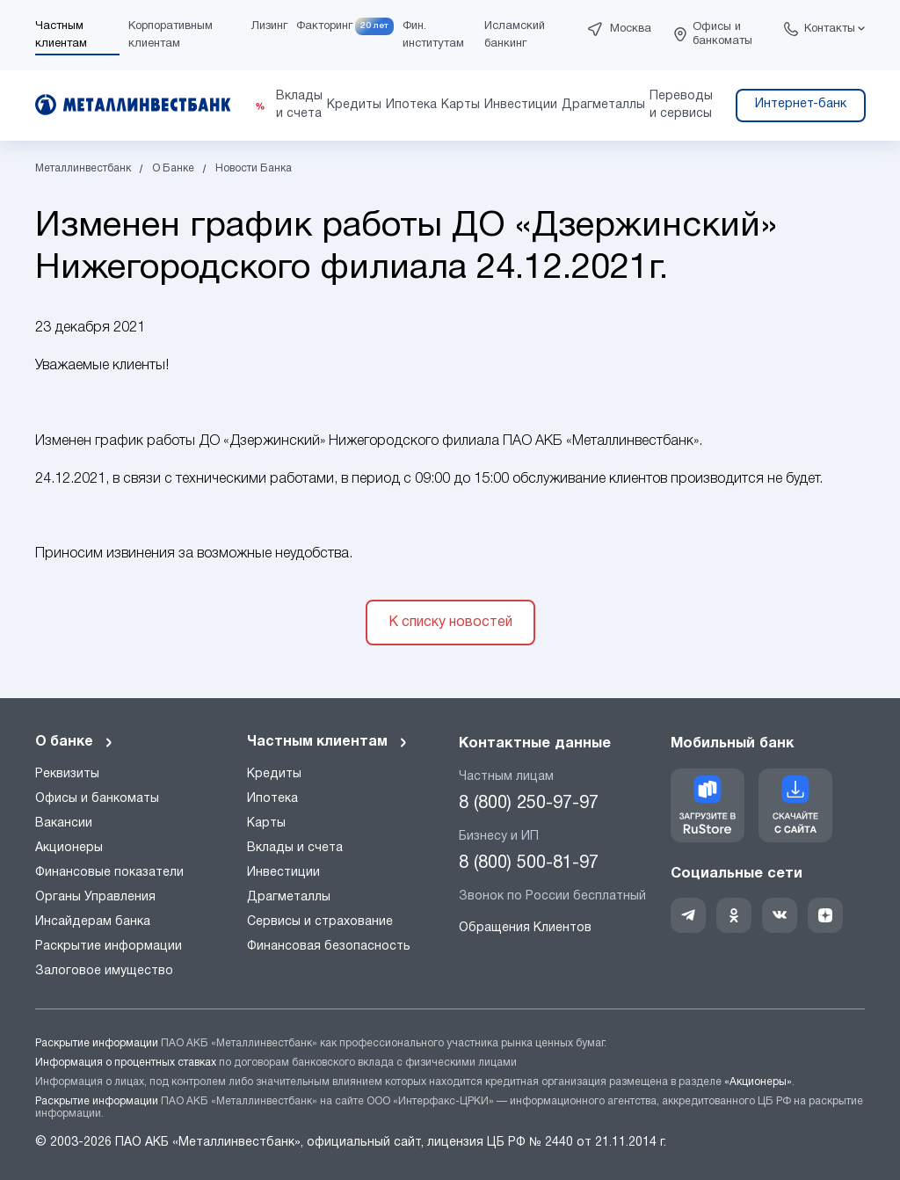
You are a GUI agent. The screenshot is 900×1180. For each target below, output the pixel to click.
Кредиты (274, 774)
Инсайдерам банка (92, 922)
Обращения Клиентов (525, 928)
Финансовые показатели (109, 872)
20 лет (374, 26)
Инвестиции (283, 872)
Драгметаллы (288, 897)
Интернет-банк (800, 104)
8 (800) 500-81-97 (529, 863)
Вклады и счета (295, 848)
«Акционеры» (758, 1082)
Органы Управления (95, 897)
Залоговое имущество (104, 971)
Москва (630, 29)
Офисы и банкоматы (722, 34)
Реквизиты (67, 774)
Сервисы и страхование (320, 922)
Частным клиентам (328, 742)
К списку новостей (450, 622)
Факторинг (324, 26)
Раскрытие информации (108, 946)
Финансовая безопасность (328, 946)
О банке (74, 742)
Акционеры (69, 848)
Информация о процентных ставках (125, 1062)
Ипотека (272, 799)
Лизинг (269, 26)
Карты (266, 823)
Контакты (829, 29)
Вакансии (63, 823)
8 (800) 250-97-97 (529, 804)
